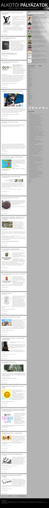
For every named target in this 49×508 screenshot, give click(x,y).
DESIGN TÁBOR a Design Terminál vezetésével (35, 137)
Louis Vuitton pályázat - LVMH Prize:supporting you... (36, 114)
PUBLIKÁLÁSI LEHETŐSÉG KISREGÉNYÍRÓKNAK (12, 454)
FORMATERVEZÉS (6, 177)
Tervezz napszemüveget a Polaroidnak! (37, 40)
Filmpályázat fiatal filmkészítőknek (33, 153)
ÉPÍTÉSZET (5, 198)
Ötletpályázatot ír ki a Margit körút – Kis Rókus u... (35, 123)
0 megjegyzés (5, 34)
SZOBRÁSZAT (30, 93)
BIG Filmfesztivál (31, 155)
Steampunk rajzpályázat (35, 16)
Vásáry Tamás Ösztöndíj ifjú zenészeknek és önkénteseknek (13, 273)
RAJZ (28, 92)
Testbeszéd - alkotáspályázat (33, 143)
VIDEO (29, 99)
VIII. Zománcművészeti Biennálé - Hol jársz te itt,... (35, 176)
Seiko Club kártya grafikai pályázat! (33, 175)
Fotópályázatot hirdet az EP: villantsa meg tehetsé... (36, 117)
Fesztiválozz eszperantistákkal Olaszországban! (11, 317)
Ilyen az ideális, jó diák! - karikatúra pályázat (35, 142)
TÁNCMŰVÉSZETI (30, 97)
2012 (29, 180)
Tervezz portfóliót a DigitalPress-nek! (9, 38)
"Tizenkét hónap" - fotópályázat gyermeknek (35, 156)
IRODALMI (5, 294)
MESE (5, 388)
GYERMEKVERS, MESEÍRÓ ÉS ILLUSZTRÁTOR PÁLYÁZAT (37, 135)
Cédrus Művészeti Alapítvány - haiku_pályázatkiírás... (36, 164)
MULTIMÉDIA (29, 89)
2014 (29, 112)
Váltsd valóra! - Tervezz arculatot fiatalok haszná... (35, 152)
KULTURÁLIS (29, 84)
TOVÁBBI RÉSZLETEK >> (5, 55)
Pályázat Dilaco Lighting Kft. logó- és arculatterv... (35, 174)
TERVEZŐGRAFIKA (30, 95)
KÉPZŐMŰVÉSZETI (30, 85)
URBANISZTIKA (30, 98)
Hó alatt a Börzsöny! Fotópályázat (33, 165)
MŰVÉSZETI (29, 91)
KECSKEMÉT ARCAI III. (32, 162)
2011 (29, 181)
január (30, 113)
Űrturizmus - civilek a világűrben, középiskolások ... (35, 154)
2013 (29, 179)
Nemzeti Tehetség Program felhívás (9, 362)
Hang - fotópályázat (31, 144)
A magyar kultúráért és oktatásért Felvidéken (10, 249)
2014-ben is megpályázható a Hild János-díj (10, 197)
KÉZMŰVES (29, 86)
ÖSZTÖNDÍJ (29, 104)
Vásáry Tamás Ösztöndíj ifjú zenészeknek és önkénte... (36, 125)
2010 (29, 182)
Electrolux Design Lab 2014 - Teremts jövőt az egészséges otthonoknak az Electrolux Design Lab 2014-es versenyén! (13, 410)
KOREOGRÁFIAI (30, 83)
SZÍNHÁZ (29, 94)
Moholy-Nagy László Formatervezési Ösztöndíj (11, 176)
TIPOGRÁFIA (29, 96)
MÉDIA (29, 90)
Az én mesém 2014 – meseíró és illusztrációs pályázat (12, 157)
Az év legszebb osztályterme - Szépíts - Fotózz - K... (36, 146)
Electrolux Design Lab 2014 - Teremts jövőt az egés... (36, 132)
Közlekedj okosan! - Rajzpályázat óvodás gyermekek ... (36, 145)
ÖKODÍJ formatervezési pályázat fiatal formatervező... (36, 172)
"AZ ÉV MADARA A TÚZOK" (33, 167)
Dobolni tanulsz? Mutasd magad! (36, 21)
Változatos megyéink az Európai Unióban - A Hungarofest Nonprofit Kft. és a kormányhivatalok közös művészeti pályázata (39, 60)
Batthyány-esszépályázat (7, 293)
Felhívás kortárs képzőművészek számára (10, 61)
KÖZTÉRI (29, 87)
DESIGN (5, 14)
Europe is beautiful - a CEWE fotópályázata (37, 45)
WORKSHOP (29, 100)
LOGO (29, 88)
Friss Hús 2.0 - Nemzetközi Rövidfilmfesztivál (35, 147)
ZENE (28, 101)
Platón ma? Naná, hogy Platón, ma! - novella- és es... (36, 157)
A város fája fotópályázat (35, 35)
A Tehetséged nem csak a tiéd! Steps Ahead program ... (36, 173)
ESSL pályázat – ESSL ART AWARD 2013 (37, 26)
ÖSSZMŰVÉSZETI (30, 103)
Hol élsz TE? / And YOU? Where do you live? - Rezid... (36, 163)
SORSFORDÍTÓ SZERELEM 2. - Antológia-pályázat (12, 433)
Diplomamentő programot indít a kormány (10, 122)
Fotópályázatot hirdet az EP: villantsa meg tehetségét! (12, 91)
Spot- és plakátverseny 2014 (33, 136)
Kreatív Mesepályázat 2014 (32, 177)
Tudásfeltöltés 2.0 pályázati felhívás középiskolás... (35, 166)
